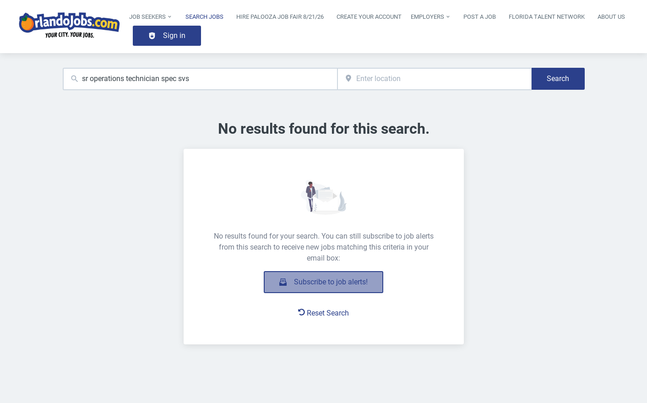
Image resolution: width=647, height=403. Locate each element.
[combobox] (200, 79)
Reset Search (323, 313)
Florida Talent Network (547, 16)
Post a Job (479, 16)
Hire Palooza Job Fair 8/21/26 (280, 16)
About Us (611, 16)
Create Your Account (369, 16)
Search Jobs (204, 16)
